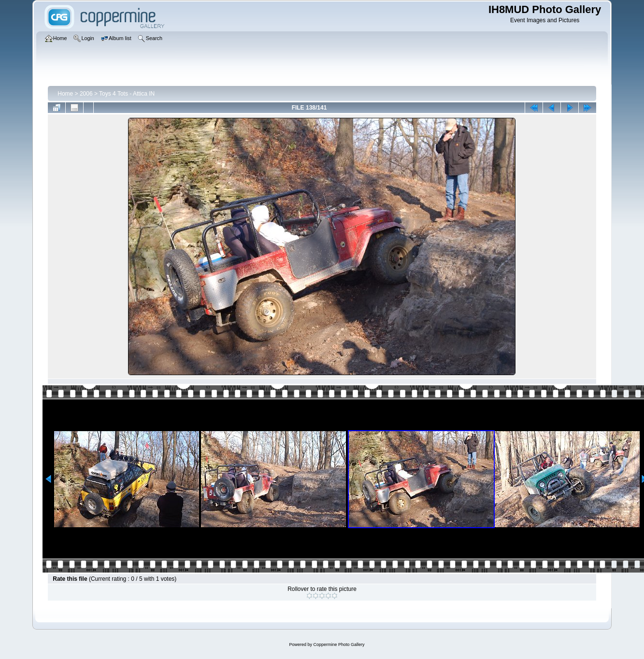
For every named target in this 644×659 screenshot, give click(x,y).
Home (65, 93)
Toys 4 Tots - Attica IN (127, 93)
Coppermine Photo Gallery (338, 644)
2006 (86, 93)
